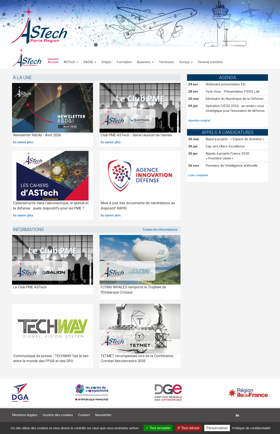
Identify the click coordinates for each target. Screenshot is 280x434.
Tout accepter (158, 428)
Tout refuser (188, 428)
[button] (71, 58)
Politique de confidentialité (251, 428)
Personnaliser (217, 428)
